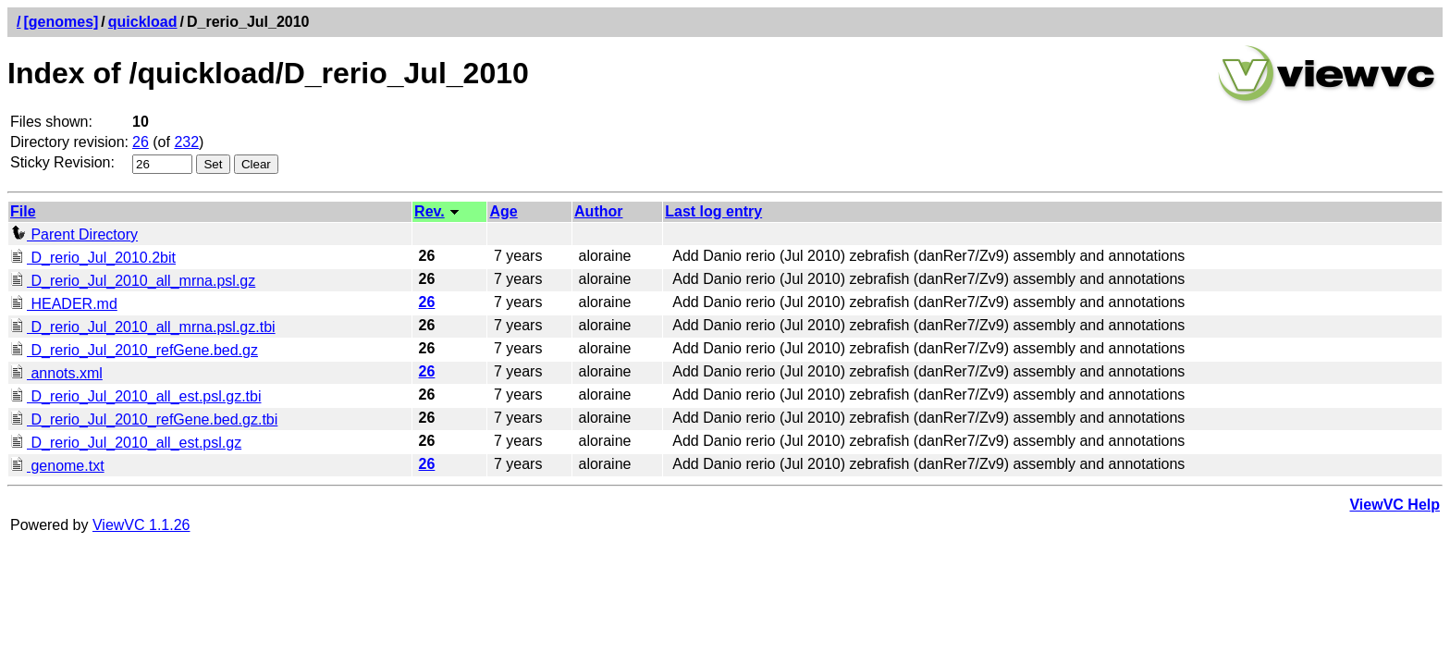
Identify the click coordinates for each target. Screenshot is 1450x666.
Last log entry (713, 211)
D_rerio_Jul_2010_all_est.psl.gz (125, 442)
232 (186, 142)
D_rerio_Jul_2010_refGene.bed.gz (134, 350)
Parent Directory (74, 234)
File (23, 211)
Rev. (429, 211)
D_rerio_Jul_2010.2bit (93, 257)
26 (140, 142)
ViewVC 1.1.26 (141, 525)
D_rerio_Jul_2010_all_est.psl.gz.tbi (135, 396)
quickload (143, 22)
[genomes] (60, 22)
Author (598, 211)
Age (503, 211)
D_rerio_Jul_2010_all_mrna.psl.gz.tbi (143, 327)
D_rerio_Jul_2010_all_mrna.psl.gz (132, 281)
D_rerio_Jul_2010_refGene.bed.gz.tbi (143, 419)
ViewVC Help (1394, 504)
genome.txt (57, 466)
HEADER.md (63, 304)
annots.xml (56, 373)
